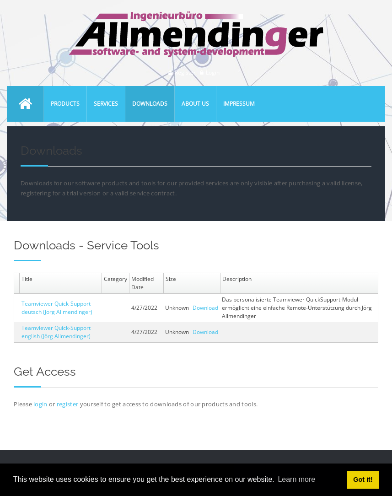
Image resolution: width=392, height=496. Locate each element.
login (41, 404)
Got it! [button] (362, 479)
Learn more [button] (296, 479)
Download (205, 308)
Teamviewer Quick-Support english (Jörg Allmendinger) (56, 332)
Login (213, 72)
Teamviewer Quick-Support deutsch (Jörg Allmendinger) (56, 308)
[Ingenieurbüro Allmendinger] (196, 15)
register (67, 404)
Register (185, 72)
